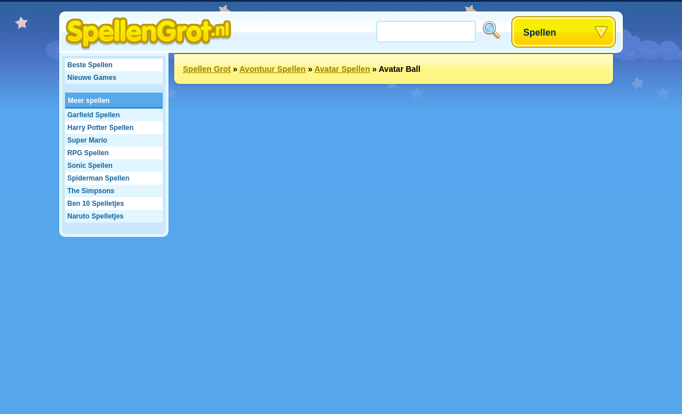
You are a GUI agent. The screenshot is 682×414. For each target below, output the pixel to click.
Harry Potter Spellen (100, 128)
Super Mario (87, 140)
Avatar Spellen (342, 69)
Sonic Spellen (90, 166)
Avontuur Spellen (272, 69)
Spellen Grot (207, 69)
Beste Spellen (90, 65)
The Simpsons (90, 191)
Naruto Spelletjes (95, 216)
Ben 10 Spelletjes (95, 204)
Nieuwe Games (91, 78)
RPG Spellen (88, 153)
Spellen (539, 32)
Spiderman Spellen (98, 178)
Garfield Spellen (93, 115)
